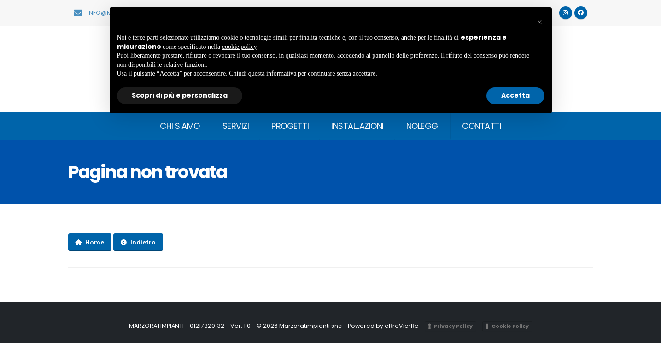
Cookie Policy (510, 326)
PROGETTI (290, 126)
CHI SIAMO (180, 126)
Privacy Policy (453, 326)
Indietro (138, 242)
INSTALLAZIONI (357, 126)
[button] (539, 22)
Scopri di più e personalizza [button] (180, 95)
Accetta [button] (515, 95)
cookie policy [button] (239, 46)
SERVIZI (235, 126)
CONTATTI (481, 126)
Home (89, 242)
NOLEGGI (423, 126)
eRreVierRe (402, 326)
